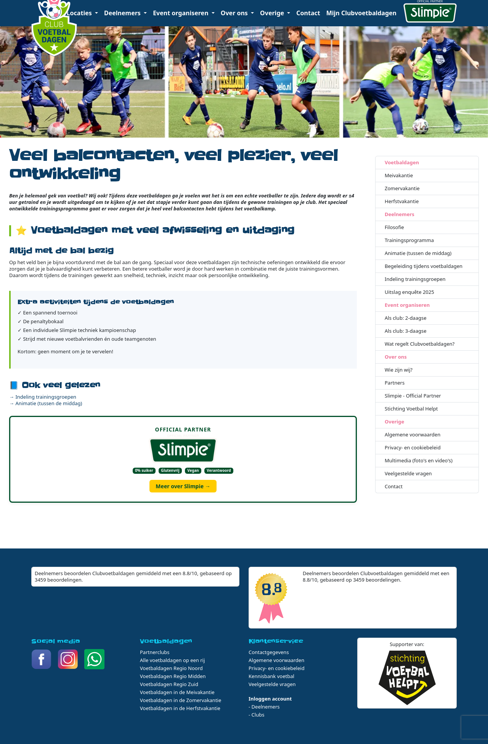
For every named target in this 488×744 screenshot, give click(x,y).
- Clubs (256, 714)
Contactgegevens (269, 652)
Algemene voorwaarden (412, 434)
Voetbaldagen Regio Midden (173, 676)
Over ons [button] (235, 13)
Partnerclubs (155, 652)
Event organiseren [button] (181, 13)
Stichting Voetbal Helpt (411, 409)
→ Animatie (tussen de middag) (45, 403)
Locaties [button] (80, 13)
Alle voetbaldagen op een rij (172, 660)
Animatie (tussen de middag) (418, 253)
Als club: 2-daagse (406, 318)
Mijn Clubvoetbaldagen (361, 13)
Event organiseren (407, 305)
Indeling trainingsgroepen (415, 279)
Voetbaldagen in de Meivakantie (177, 692)
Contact (308, 13)
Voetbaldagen (402, 162)
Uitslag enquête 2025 (409, 292)
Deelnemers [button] (123, 13)
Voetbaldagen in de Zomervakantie (180, 700)
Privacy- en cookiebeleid (413, 447)
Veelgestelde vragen (408, 473)
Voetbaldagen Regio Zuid (169, 684)
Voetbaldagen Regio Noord (171, 668)
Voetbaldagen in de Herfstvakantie (180, 708)
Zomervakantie (402, 188)
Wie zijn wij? (399, 370)
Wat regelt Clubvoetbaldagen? (419, 344)
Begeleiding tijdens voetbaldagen (423, 266)
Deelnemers (399, 214)
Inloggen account (270, 698)
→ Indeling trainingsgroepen (42, 396)
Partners (395, 383)
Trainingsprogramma (409, 240)
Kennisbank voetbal (271, 676)
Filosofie (394, 227)
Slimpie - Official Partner (413, 396)
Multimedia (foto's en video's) (419, 460)
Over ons (396, 357)
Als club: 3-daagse (406, 331)
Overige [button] (273, 13)
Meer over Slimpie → (183, 486)
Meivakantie (399, 175)
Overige (394, 421)
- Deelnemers (264, 706)
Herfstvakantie (402, 201)
